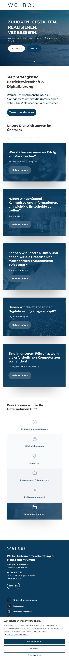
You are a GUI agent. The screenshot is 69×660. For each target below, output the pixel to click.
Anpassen (34, 648)
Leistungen (16, 48)
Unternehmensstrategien (25, 600)
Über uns (34, 48)
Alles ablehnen (34, 655)
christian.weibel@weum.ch (21, 575)
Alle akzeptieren (34, 641)
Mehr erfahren (20, 170)
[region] (34, 638)
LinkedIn (13, 586)
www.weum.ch (14, 578)
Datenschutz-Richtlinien (17, 634)
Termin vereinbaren (21, 112)
